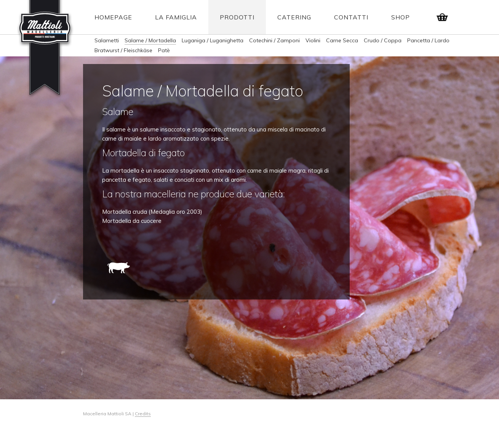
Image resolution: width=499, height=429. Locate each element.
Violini (312, 40)
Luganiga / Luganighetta (212, 40)
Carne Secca (342, 40)
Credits (143, 413)
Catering (294, 17)
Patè (164, 50)
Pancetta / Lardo (428, 40)
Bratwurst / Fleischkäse (123, 50)
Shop (400, 17)
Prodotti (237, 17)
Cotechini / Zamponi (274, 40)
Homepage (113, 17)
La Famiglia (176, 17)
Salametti (106, 40)
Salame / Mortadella (150, 40)
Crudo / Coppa (382, 40)
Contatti (351, 17)
